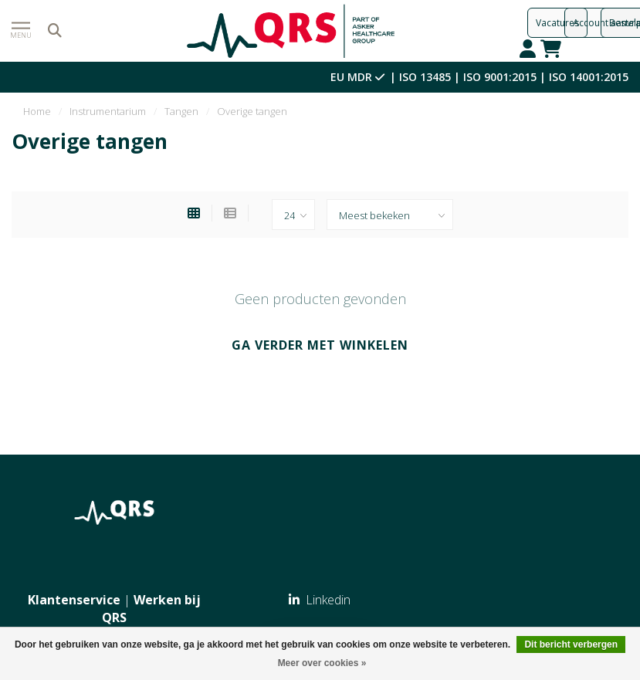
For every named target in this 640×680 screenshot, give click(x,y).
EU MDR (359, 76)
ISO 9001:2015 (500, 76)
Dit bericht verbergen (571, 644)
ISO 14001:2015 (588, 76)
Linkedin (319, 599)
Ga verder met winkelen (320, 345)
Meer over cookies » (322, 663)
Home (37, 111)
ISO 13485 (425, 76)
